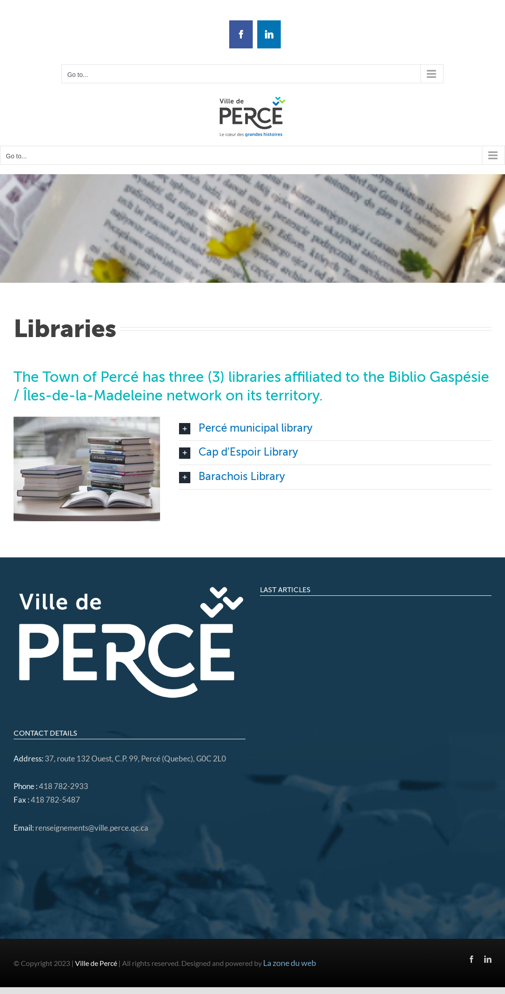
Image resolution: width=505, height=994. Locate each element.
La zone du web (289, 963)
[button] (335, 429)
